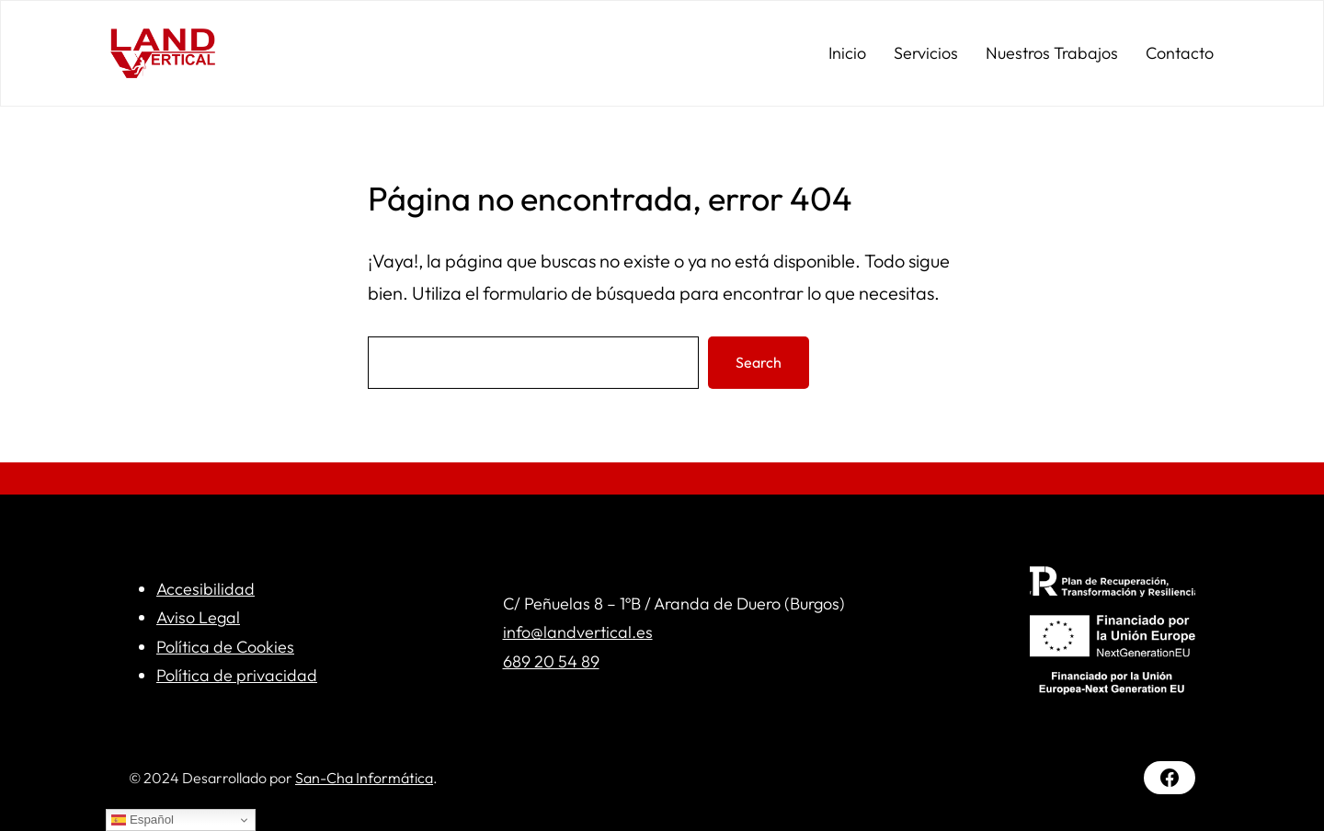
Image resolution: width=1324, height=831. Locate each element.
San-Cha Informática (364, 777)
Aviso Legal (198, 617)
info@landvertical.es (578, 632)
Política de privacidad (236, 675)
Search (759, 362)
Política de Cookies (225, 646)
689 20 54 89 (551, 661)
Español (142, 820)
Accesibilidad (205, 588)
